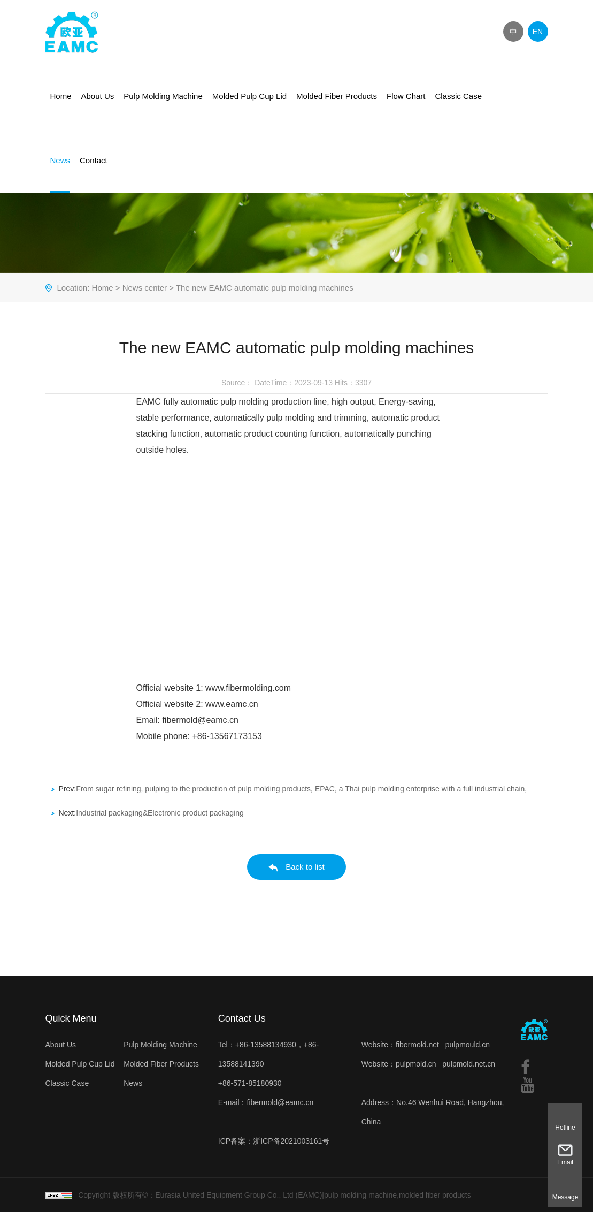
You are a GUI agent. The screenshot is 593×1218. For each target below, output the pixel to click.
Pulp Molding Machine (163, 96)
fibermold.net (417, 1050)
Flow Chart (406, 96)
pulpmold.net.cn (468, 1069)
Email (565, 1162)
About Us (97, 96)
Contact (93, 160)
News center (144, 293)
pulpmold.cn (416, 1069)
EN (538, 31)
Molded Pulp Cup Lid (249, 96)
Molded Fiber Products (336, 96)
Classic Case (458, 96)
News (60, 160)
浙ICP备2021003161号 (291, 1147)
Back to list (296, 873)
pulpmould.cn (467, 1050)
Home (61, 96)
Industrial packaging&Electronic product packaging (160, 818)
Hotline (565, 1127)
